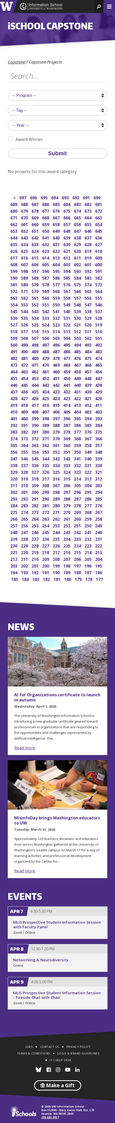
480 (35, 357)
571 (25, 290)
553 (25, 304)
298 (56, 491)
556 (88, 297)
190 (56, 572)
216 (67, 551)
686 (46, 203)
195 (99, 565)
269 (78, 511)
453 (35, 377)
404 (78, 411)
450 (67, 377)
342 (67, 458)
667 (56, 217)
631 (56, 244)
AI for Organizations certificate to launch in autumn (57, 697)
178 (89, 578)
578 (46, 284)
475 (88, 357)
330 (99, 464)
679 (25, 210)
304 (88, 485)
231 (99, 538)
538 (88, 310)
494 (78, 344)
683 (78, 203)
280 (56, 505)
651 (35, 230)
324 (67, 471)
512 (78, 331)
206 (78, 558)
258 (99, 518)
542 (46, 310)
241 (88, 531)
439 (88, 384)
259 (88, 518)
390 (35, 424)
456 (99, 371)
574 (88, 284)
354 (35, 451)
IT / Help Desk (60, 1060)
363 (35, 444)
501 (99, 337)
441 (67, 384)
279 (67, 505)
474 (99, 357)
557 (78, 297)
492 (99, 344)
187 (88, 572)
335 (46, 464)
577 (56, 284)
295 (88, 491)
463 (25, 371)
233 (78, 538)
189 (67, 572)
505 (56, 337)
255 (35, 525)
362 (46, 444)
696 (34, 197)
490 (25, 351)
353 (46, 451)
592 (88, 270)
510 (99, 331)
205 (88, 558)
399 (35, 418)
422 (78, 398)
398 (46, 418)
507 (35, 337)
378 (67, 431)
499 (25, 344)
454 (25, 377)
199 (56, 565)
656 (78, 223)
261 (67, 518)
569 (46, 290)
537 (99, 310)
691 (87, 197)
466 (88, 364)
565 (88, 290)
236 (46, 538)
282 (35, 505)
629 (78, 244)
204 (99, 558)
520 (88, 324)
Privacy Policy (78, 1047)
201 (35, 565)
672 (99, 210)
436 (25, 391)
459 (67, 371)
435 (35, 391)
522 (67, 324)
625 (25, 250)
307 (56, 485)
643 (25, 237)
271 (56, 511)
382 (25, 431)
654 (99, 223)
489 (35, 351)
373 (25, 438)
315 (67, 478)
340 (88, 458)
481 (25, 357)
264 (35, 518)
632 (46, 244)
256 (25, 525)
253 (56, 525)
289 (56, 498)
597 (35, 270)
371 (46, 438)
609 (99, 257)
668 (46, 217)
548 (78, 304)
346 (25, 458)
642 (35, 237)
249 (99, 525)
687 (35, 203)
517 (25, 331)
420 (99, 398)
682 (88, 203)
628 (88, 244)
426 (35, 398)
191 (46, 572)
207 (67, 558)
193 (25, 572)
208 (56, 558)
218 (46, 551)
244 (56, 531)
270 (67, 511)
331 (88, 464)
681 (99, 203)
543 (35, 310)
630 (67, 244)
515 (46, 331)
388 (56, 424)
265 (25, 518)
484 (88, 351)
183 (36, 578)
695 (44, 197)
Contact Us (49, 1047)
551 (46, 304)
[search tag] (57, 110)
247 (25, 531)
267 (99, 511)
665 (78, 217)
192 (35, 572)
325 (56, 471)
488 (46, 351)
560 (46, 297)
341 (78, 458)
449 (78, 377)
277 (88, 505)
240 (99, 531)
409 (25, 411)
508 (25, 337)
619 (88, 250)
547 (88, 304)
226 (56, 545)
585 (67, 277)
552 (35, 304)
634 (25, 244)
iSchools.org (23, 1111)
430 (88, 391)
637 (88, 237)
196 (88, 565)
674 (78, 210)
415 (56, 404)
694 (55, 197)
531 (67, 317)
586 (56, 277)
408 (35, 411)
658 (56, 223)
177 (100, 578)
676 (56, 210)
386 (78, 424)
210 (35, 558)
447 (99, 377)
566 (78, 290)
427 (25, 398)
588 (35, 277)
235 (56, 538)
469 (56, 364)
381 (35, 431)
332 (78, 464)
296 (78, 491)
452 (46, 377)
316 (56, 478)
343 (56, 458)
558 (67, 297)
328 (25, 471)
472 (25, 364)
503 (78, 337)
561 (35, 297)
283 (25, 505)
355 (25, 451)
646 (88, 230)
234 (67, 538)
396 (67, 418)
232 (88, 538)
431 (78, 391)
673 (88, 210)
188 (78, 572)
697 (23, 197)
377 (78, 431)
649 (56, 230)
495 (67, 344)
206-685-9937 (50, 1117)
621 (67, 250)
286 (88, 498)
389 (46, 424)
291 (35, 498)
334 (56, 464)
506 (46, 337)
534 (35, 317)
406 (56, 411)
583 (88, 277)
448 (88, 377)
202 (25, 565)
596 (46, 270)
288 (67, 498)
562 (25, 297)
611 (78, 257)
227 (46, 545)
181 (57, 578)
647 (78, 230)
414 (67, 404)
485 (78, 351)
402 (99, 411)
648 (67, 230)
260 (78, 518)
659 (46, 223)
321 (99, 471)
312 (99, 478)
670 (25, 217)
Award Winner (25, 139)
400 (25, 418)
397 (56, 418)
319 (25, 478)
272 (46, 511)
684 (67, 203)
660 (35, 223)
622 (56, 250)
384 (99, 424)
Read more (24, 748)
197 (78, 565)
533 (46, 317)
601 (88, 264)
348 (99, 451)
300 (35, 491)
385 (88, 424)
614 (46, 257)
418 (25, 404)
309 (35, 485)
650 (46, 230)
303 (99, 485)
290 (46, 498)
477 (67, 357)
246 (35, 531)
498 (35, 344)
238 (25, 538)
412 (88, 404)
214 (88, 551)
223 (88, 545)
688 (25, 203)
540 (67, 310)
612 (67, 257)
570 (35, 290)
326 (46, 471)
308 (46, 485)
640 (56, 237)
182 (47, 578)
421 (88, 398)
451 (56, 377)
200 (46, 565)
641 (46, 237)
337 (25, 464)
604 (56, 264)
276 (99, 505)
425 (46, 398)
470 (46, 364)
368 (78, 438)
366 (99, 438)
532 (56, 317)
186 (99, 572)
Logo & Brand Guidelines (78, 1053)
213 (99, 551)
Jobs (29, 1047)
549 (67, 304)
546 (99, 304)
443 (46, 384)
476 (78, 357)
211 (25, 558)
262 (56, 518)
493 (88, 344)
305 (78, 485)
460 (56, 371)
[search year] (57, 125)
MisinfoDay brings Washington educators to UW (57, 820)
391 (25, 424)
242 (78, 531)
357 (99, 444)
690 (97, 197)
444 (35, 384)
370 (56, 438)
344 (46, 458)
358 (88, 444)
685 (56, 203)
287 (78, 498)
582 (99, 277)
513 (67, 331)
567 (67, 290)
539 (78, 310)
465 (99, 364)
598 (25, 270)
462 (35, 371)
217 (56, 551)
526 (25, 324)
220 (25, 551)
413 (78, 404)
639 (67, 237)
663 (99, 217)
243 (67, 531)
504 (67, 337)
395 (78, 418)
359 (78, 444)
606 (35, 264)
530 (78, 317)
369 (67, 438)
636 (99, 237)
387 (67, 424)
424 (56, 398)
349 (88, 451)
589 (25, 277)
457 (88, 371)
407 (46, 411)
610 (88, 257)
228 (35, 545)
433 (56, 391)
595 (56, 270)
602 (78, 264)
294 (99, 491)
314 (78, 478)
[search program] (57, 95)
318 (35, 478)
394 (88, 418)
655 (88, 223)
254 (46, 525)
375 (99, 431)
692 (76, 197)
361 (56, 444)
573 (99, 284)
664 (88, 217)
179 (78, 578)
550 (56, 304)
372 (35, 438)
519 (99, 324)
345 (35, 458)
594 (67, 270)
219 (35, 551)
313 (88, 478)
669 (35, 217)
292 (25, 498)
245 (46, 531)
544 (25, 310)
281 (46, 505)
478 (56, 357)
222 (99, 545)
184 (25, 578)
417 (35, 404)
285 (99, 498)
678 (35, 210)
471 (35, 364)
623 (46, 250)
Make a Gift (58, 1085)
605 (46, 264)
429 (99, 391)
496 (56, 344)
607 (25, 264)
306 (67, 485)
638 (78, 237)
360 (67, 444)
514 (56, 331)
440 (78, 384)
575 (78, 284)
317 (46, 478)
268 (88, 511)
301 (25, 491)
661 (25, 223)
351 (67, 451)
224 (78, 545)
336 (35, 464)
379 (56, 431)
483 (99, 351)
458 (78, 371)
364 (25, 444)
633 (35, 244)
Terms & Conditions (33, 1053)
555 (99, 297)
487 (56, 351)
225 (67, 545)
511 (88, 331)
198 (67, 565)
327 (35, 471)
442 (56, 384)
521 (78, 324)
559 (56, 297)
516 (35, 331)
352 (56, 451)
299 (46, 491)
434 (46, 391)
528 (99, 317)
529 (88, 317)
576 (67, 284)
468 (67, 364)
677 (46, 210)
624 (35, 250)
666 (67, 217)
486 (67, 351)
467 (78, 364)
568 (56, 290)
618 (99, 250)
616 (25, 257)
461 (46, 371)
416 (46, 404)
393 (99, 418)
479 (46, 357)
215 (78, 551)
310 (25, 485)
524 (46, 324)
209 (46, 558)
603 (67, 264)
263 (46, 518)
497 (46, 344)
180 (68, 578)
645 (99, 230)
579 (35, 284)
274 (25, 511)
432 (67, 391)
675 (67, 210)
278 (78, 505)
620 (78, 250)
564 (99, 290)
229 (25, 545)
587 (46, 277)
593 (78, 270)
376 (88, 431)
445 (25, 384)
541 (56, 310)
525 (35, 324)
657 (67, 223)
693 (66, 197)
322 (88, 471)
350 (78, 451)
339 (99, 458)
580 (25, 284)
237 (35, 538)
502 (88, 337)
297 (67, 491)
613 (56, 257)
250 (88, 525)
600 (99, 264)
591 (99, 270)
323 (78, 471)
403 (88, 411)
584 (78, 277)
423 (67, 398)
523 (56, 324)
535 (25, 317)
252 (67, 525)
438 (99, 384)
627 (99, 244)
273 (35, 511)
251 (78, 525)
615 (35, 257)
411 (99, 404)
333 (67, 464)
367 (88, 438)
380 (46, 431)
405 (67, 411)
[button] (98, 6)
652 (25, 230)
